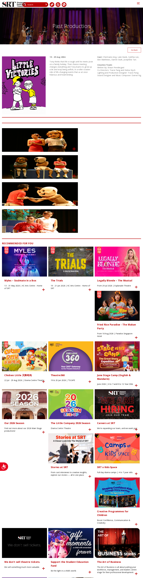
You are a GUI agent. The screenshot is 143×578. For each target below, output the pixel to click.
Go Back (134, 51)
